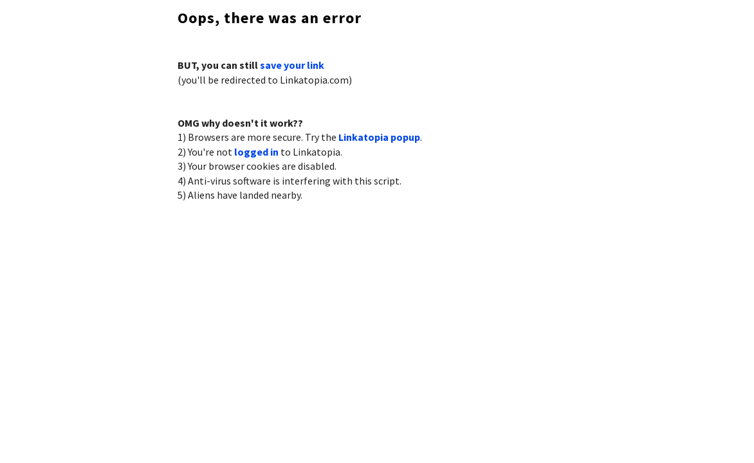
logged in (256, 151)
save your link (292, 65)
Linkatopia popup (379, 137)
